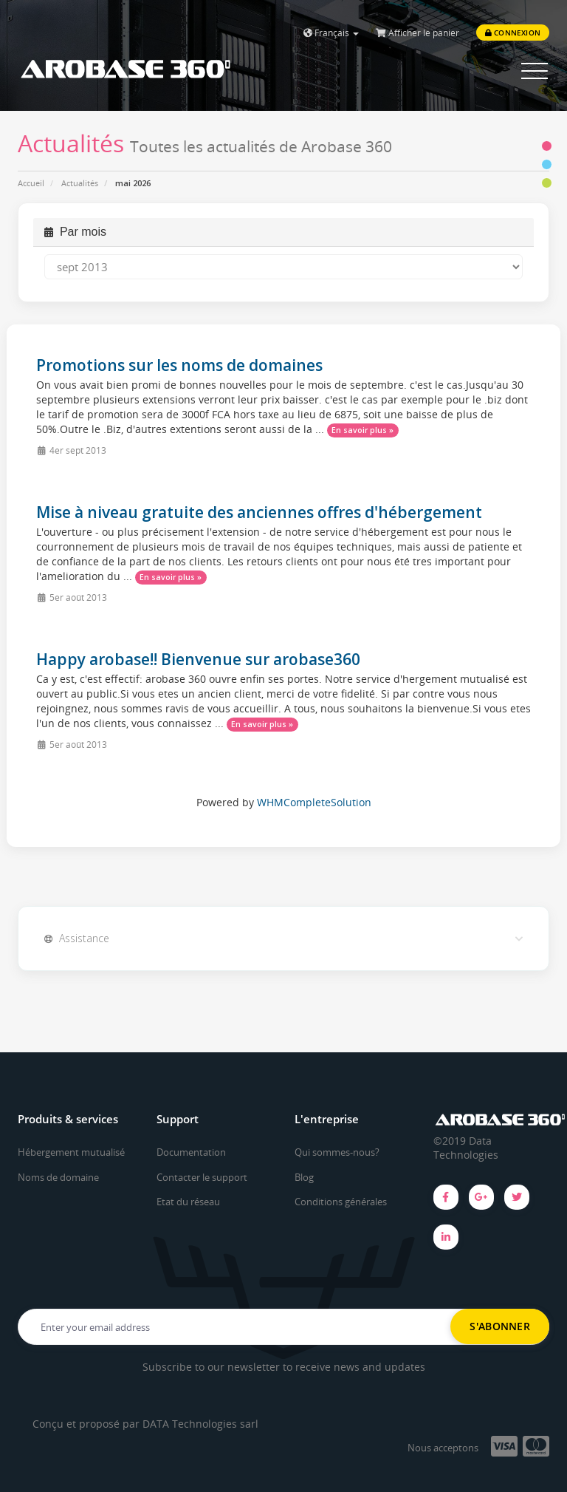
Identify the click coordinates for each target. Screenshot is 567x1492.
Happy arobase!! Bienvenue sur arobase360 (198, 659)
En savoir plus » (362, 430)
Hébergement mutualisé (71, 1152)
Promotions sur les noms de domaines (179, 365)
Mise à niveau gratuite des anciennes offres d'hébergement (259, 512)
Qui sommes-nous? (337, 1152)
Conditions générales (341, 1201)
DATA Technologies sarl (200, 1424)
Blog (304, 1177)
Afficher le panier (417, 33)
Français (331, 33)
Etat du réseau (188, 1201)
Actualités (79, 182)
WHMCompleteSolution (314, 802)
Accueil (31, 182)
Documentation (191, 1152)
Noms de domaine (58, 1177)
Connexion (512, 32)
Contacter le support (202, 1177)
